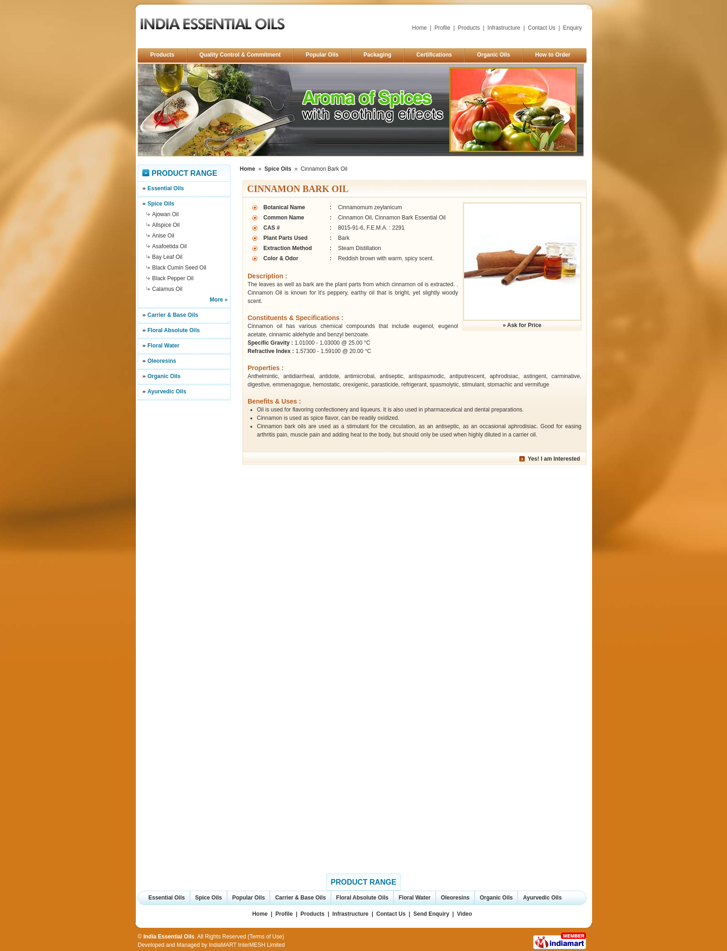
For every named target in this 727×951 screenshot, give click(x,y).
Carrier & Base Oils (172, 315)
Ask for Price (524, 325)
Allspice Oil (165, 225)
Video (464, 914)
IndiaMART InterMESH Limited (247, 945)
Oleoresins (161, 361)
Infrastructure (503, 28)
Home (419, 28)
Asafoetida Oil (169, 246)
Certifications (434, 54)
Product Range (184, 173)
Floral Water (163, 345)
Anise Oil (163, 235)
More (216, 299)
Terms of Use (265, 936)
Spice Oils (160, 203)
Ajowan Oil (165, 214)
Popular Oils (322, 54)
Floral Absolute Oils (173, 330)
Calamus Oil (167, 289)
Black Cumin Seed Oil (179, 267)
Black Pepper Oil (172, 278)
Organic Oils (493, 54)
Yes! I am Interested (554, 459)
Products (469, 28)
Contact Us (541, 28)
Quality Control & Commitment (240, 54)
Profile (442, 28)
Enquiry (572, 28)
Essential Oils (165, 188)
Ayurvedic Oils (166, 391)
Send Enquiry (431, 914)
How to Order (552, 54)
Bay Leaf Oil (167, 257)
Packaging (377, 54)
